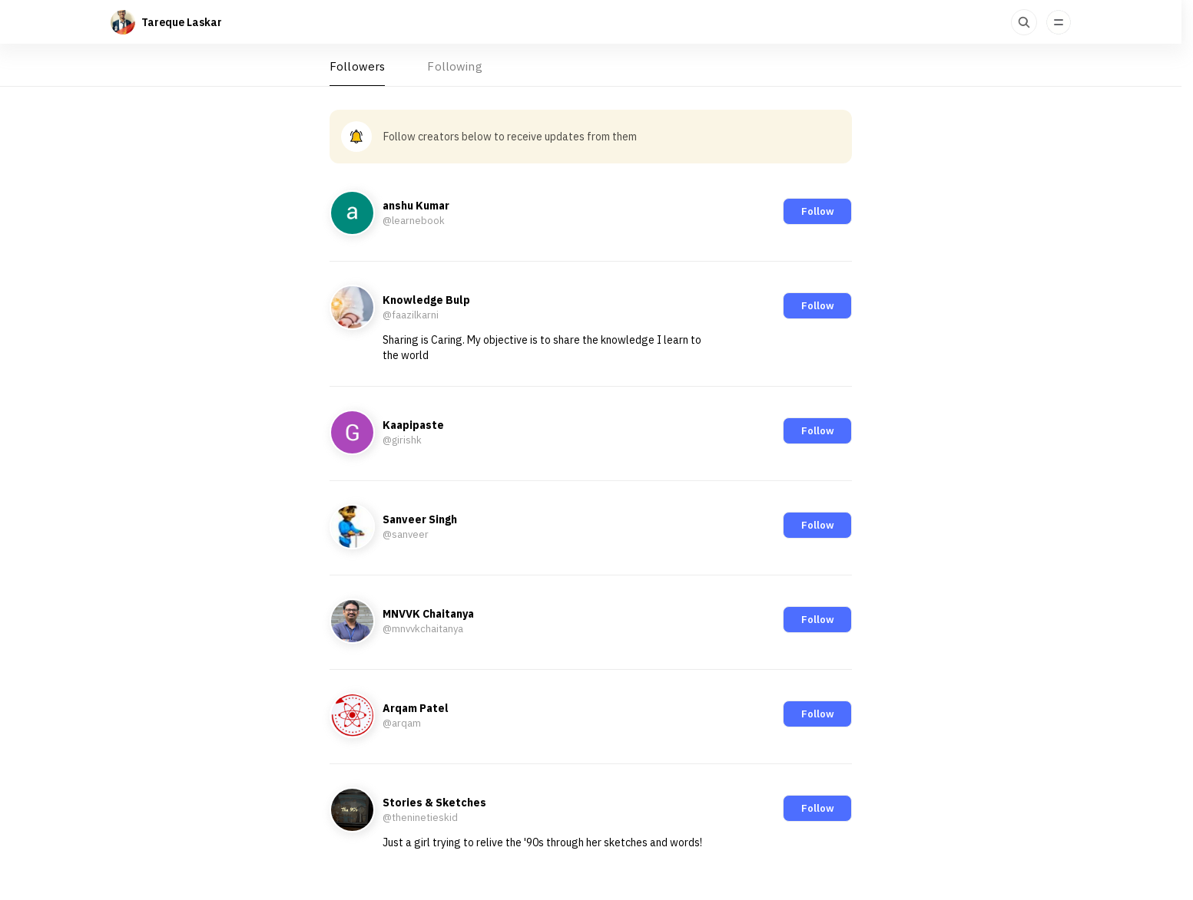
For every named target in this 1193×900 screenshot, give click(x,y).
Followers (357, 66)
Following (454, 66)
